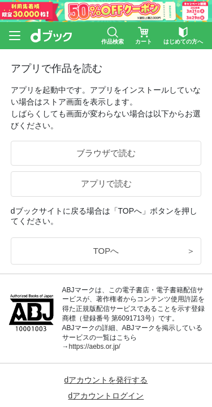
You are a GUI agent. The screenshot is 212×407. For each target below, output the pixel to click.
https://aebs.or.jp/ (94, 346)
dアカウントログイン (106, 395)
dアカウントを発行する (106, 379)
